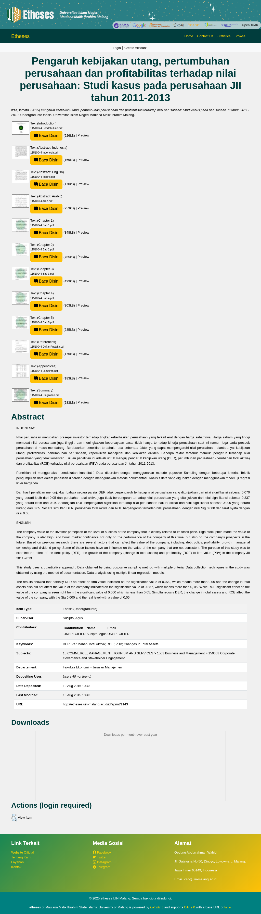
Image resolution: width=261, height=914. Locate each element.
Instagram (102, 862)
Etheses (20, 36)
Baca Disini (46, 135)
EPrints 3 (156, 907)
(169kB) (53, 160)
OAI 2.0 (189, 907)
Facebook (102, 852)
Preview (83, 135)
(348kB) (53, 232)
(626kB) (53, 135)
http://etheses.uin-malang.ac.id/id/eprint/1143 (95, 704)
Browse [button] (239, 36)
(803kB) (53, 305)
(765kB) (53, 257)
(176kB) (53, 354)
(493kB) (53, 281)
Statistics (223, 36)
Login (117, 48)
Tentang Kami (21, 857)
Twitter (100, 857)
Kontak (16, 867)
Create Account (135, 48)
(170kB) (53, 184)
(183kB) (53, 378)
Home (188, 36)
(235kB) (53, 330)
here (227, 907)
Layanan (17, 862)
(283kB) (53, 402)
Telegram (101, 867)
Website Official (22, 852)
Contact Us (205, 36)
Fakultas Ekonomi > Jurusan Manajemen (92, 667)
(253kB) (53, 208)
